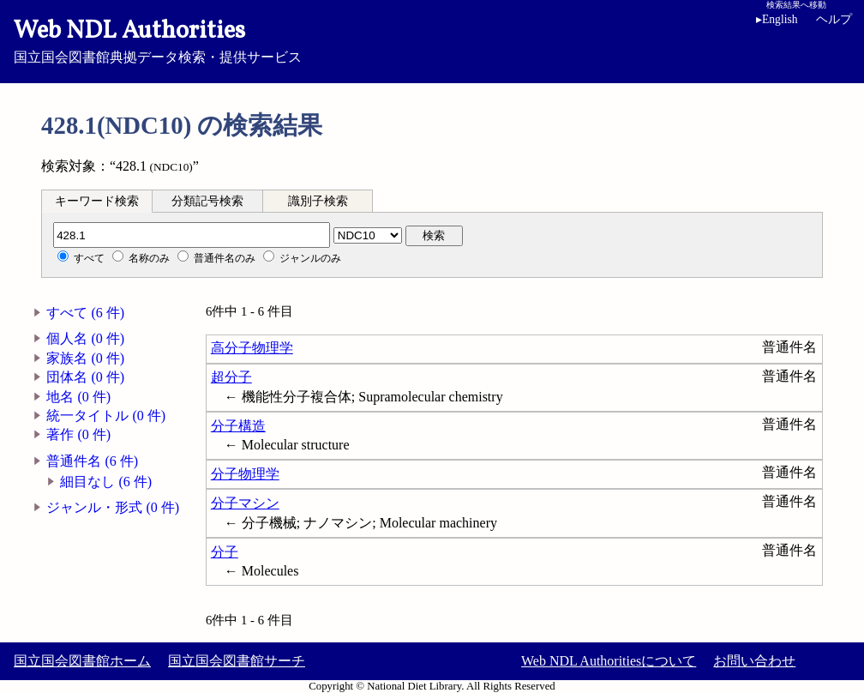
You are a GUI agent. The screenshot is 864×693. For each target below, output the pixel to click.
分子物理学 (245, 474)
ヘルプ (834, 19)
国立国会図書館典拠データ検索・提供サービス (432, 39)
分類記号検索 (207, 201)
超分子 (231, 377)
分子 (224, 552)
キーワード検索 (97, 201)
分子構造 (238, 426)
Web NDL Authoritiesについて (608, 661)
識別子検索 (318, 201)
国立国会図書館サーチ (236, 661)
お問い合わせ (754, 661)
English (777, 19)
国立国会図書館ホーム (82, 661)
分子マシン (245, 503)
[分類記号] (191, 235)
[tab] (97, 201)
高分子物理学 (252, 347)
